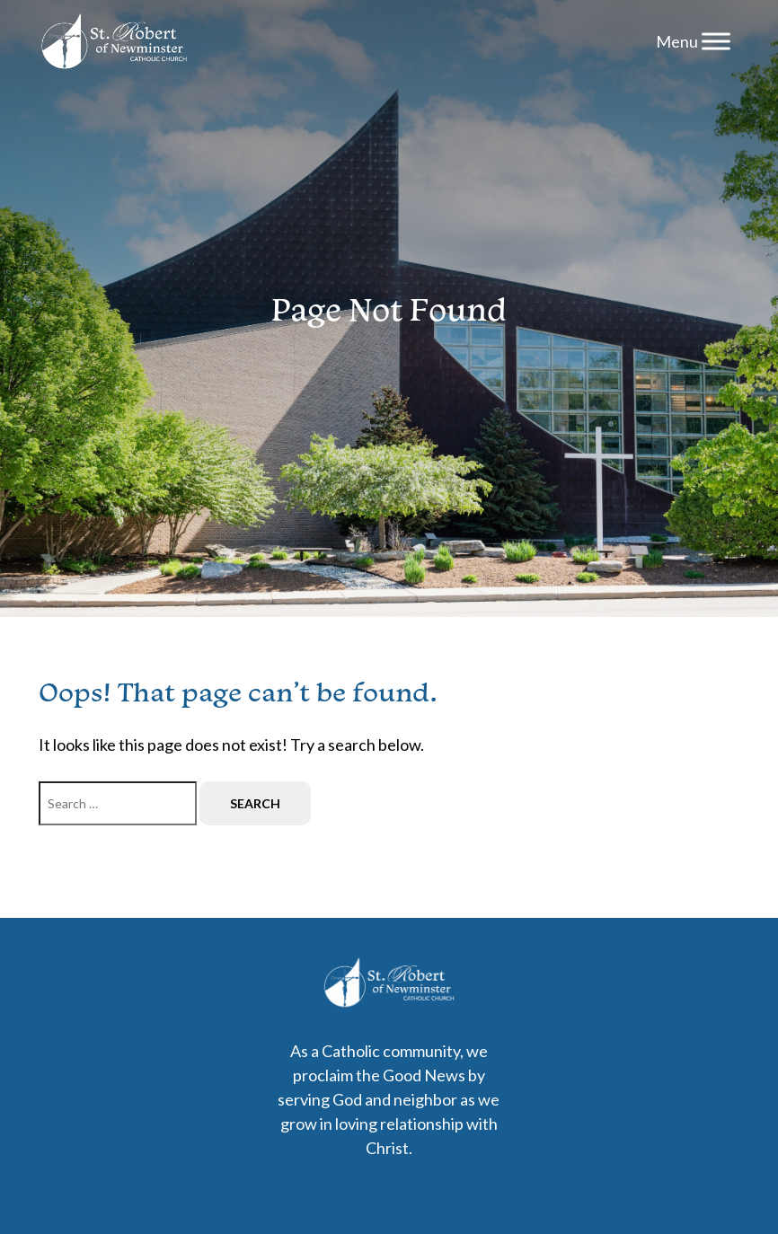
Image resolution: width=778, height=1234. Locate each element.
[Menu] (716, 40)
